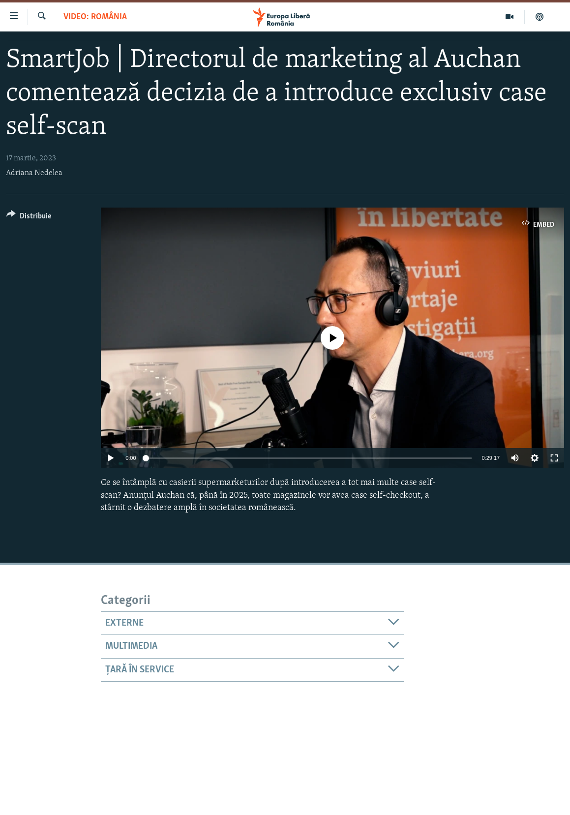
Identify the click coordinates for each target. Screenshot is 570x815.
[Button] (28, 218)
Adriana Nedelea (34, 173)
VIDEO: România (95, 17)
